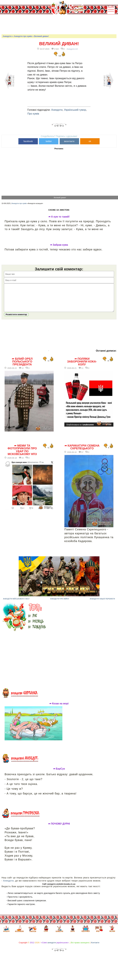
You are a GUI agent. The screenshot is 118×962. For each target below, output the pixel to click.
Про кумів (33, 113)
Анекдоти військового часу (16, 603)
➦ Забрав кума (59, 245)
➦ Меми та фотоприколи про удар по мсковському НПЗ (22, 454)
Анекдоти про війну (59, 603)
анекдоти (51, 947)
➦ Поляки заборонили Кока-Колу (82, 366)
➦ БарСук (59, 773)
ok (90, 141)
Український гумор (75, 109)
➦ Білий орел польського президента (22, 366)
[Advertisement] (57, 24)
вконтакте (69, 141)
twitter (49, 141)
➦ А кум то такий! (59, 217)
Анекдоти (7, 36)
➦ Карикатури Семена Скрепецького (82, 452)
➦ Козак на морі (59, 708)
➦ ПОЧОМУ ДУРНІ (59, 828)
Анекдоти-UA (72, 49)
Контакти (95, 947)
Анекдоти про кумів (23, 36)
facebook (28, 141)
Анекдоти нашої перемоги (102, 603)
